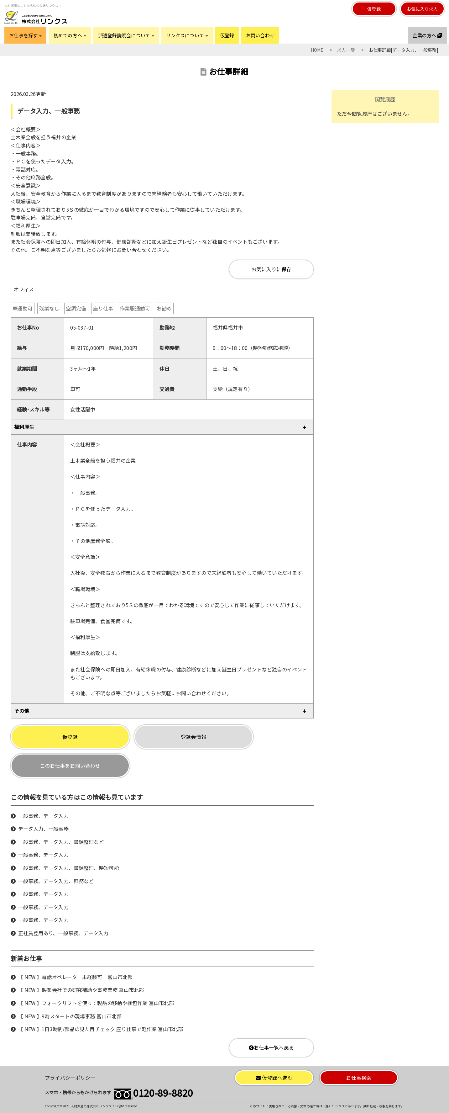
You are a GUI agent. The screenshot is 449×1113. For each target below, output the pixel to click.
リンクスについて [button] (187, 35)
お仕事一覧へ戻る (271, 1047)
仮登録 (373, 9)
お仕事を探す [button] (25, 35)
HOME (317, 50)
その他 (21, 710)
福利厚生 (24, 427)
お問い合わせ (260, 35)
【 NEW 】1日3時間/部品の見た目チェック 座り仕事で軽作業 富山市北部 (100, 1029)
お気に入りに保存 (271, 269)
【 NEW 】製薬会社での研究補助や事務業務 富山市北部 (81, 990)
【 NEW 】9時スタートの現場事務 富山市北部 (70, 1016)
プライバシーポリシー (70, 1077)
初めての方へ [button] (70, 35)
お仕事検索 (358, 1077)
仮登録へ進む (274, 1077)
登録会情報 (193, 736)
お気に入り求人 (422, 9)
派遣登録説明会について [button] (126, 35)
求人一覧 (346, 50)
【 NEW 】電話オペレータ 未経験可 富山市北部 (75, 977)
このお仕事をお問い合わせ (70, 765)
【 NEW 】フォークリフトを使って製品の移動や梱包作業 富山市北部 (96, 1003)
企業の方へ (427, 35)
